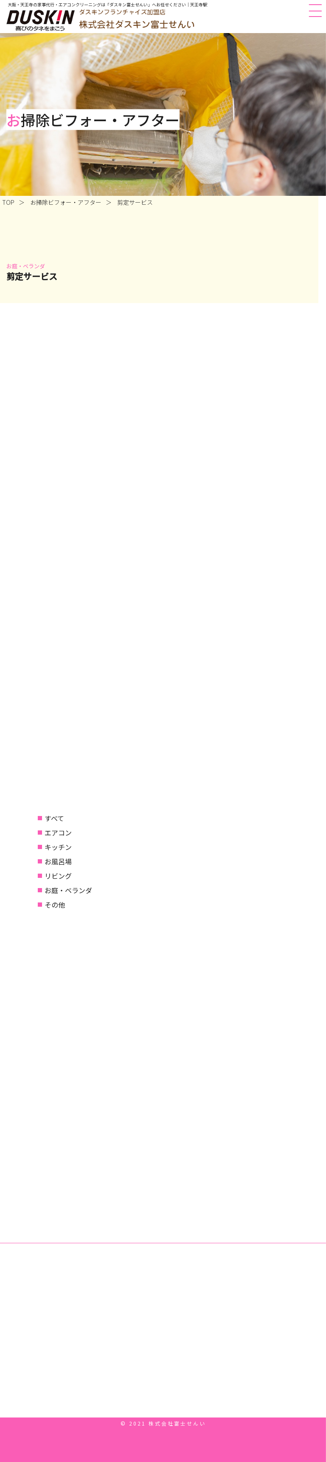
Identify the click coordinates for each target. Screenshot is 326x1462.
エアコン (58, 832)
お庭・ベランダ (68, 890)
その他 (55, 904)
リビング (58, 876)
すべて (54, 818)
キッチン (58, 847)
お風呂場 (58, 861)
